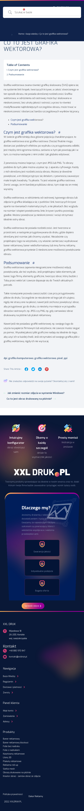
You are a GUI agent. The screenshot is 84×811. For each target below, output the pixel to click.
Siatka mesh (9, 768)
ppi (65, 358)
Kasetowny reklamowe (14, 753)
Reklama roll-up (10, 765)
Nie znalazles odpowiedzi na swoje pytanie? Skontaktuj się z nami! (39, 381)
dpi (5, 358)
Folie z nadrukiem (11, 750)
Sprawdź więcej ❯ (33, 605)
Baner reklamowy (11, 738)
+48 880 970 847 (17, 650)
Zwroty (6, 692)
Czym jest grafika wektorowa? (23, 70)
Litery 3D (7, 757)
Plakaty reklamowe (12, 761)
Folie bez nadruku (11, 746)
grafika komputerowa (20, 358)
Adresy (6, 721)
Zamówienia (9, 716)
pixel (60, 358)
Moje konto (8, 710)
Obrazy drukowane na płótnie (17, 772)
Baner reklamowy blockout (15, 742)
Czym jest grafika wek (22, 119)
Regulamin (8, 681)
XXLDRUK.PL (16, 801)
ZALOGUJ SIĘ (63, 7)
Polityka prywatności (13, 794)
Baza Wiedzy (9, 676)
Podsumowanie (17, 74)
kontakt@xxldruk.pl (18, 656)
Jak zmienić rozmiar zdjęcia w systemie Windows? (34, 393)
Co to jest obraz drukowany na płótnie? (31, 398)
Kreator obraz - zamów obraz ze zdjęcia (21, 776)
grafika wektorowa (45, 358)
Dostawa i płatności (12, 687)
